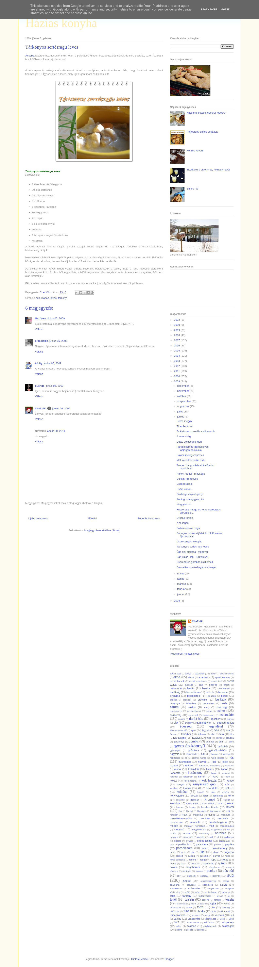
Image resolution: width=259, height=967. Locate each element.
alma (176, 677)
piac (193, 852)
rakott (227, 856)
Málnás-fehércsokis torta (190, 460)
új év (213, 911)
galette (218, 738)
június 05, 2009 (56, 318)
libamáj (189, 811)
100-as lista (175, 674)
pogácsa (229, 852)
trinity (38, 363)
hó (186, 758)
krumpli (210, 799)
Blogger (169, 959)
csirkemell (193, 715)
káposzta (175, 772)
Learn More (209, 9)
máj (228, 811)
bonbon (212, 695)
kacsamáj (215, 765)
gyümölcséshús (217, 750)
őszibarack (224, 840)
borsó (224, 695)
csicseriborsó (194, 711)
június (181, 416)
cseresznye (176, 711)
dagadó (181, 719)
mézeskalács (227, 825)
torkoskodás (175, 907)
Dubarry (189, 723)
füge (209, 737)
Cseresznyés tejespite (189, 541)
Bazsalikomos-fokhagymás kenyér (196, 567)
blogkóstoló (194, 695)
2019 (177, 330)
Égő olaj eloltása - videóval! (192, 551)
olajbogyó (229, 837)
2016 (177, 345)
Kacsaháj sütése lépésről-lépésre (206, 112)
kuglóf (227, 800)
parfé (204, 848)
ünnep (207, 915)
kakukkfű (193, 769)
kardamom (188, 777)
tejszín (189, 899)
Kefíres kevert (195, 150)
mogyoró (179, 829)
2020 (177, 324)
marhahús (223, 818)
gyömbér (223, 746)
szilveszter (194, 888)
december (183, 385)
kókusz (230, 788)
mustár (187, 833)
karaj (213, 773)
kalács (210, 769)
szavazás (191, 885)
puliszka (204, 855)
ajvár (213, 673)
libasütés (201, 811)
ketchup (174, 788)
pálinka (217, 844)
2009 (177, 381)
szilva (223, 884)
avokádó (189, 685)
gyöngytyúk (175, 750)
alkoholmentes (227, 674)
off (218, 837)
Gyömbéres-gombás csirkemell (194, 561)
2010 (177, 376)
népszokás (188, 837)
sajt (223, 863)
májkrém (174, 815)
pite (202, 852)
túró (186, 911)
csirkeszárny (208, 715)
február (181, 588)
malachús (198, 814)
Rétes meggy (184, 421)
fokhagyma (179, 737)
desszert (215, 718)
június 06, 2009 (54, 385)
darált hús (196, 718)
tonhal (227, 903)
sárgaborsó (214, 867)
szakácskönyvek (208, 881)
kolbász (182, 791)
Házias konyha (61, 23)
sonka (211, 870)
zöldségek (228, 926)
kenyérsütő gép (204, 784)
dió (176, 722)
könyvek (194, 796)
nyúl (211, 837)
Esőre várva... (184, 489)
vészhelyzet (210, 919)
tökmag (226, 907)
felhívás (202, 734)
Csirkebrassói (184, 483)
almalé (191, 677)
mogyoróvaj (216, 830)
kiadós (45, 297)
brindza (173, 700)
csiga (208, 711)
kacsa (202, 765)
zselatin (189, 930)
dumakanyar (203, 722)
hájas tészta (191, 754)
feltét (213, 734)
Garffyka (40, 318)
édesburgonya (225, 722)
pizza (216, 852)
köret (205, 795)
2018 (177, 335)
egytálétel (216, 726)
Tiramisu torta (184, 426)
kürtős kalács (208, 803)
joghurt (174, 765)
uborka (201, 911)
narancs (220, 833)
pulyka (216, 855)
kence (230, 780)
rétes (225, 859)
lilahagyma (215, 811)
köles (212, 792)
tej (229, 896)
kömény (225, 792)
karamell (174, 777)
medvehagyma (218, 822)
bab (201, 684)
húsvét (202, 761)
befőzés (210, 692)
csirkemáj (175, 715)
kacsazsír (229, 766)
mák (184, 814)
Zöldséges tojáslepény (189, 494)
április (181, 578)
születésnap (211, 892)
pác (172, 844)
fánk (228, 730)
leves (53, 297)
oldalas (177, 840)
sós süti (228, 870)
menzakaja (200, 826)
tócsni (203, 904)
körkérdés (218, 795)
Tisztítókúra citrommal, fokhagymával (208, 169)
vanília (177, 918)
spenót (216, 875)
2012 (177, 365)
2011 (177, 371)
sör (178, 875)
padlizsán (183, 844)
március (182, 583)
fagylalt (206, 730)
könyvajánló (177, 795)
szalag (226, 881)
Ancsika (30, 55)
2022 (177, 319)
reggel (203, 859)
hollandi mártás (199, 758)
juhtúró (189, 765)
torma (189, 907)
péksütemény (219, 848)
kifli (199, 788)
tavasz (220, 896)
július (180, 411)
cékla (224, 703)
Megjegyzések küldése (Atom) (102, 530)
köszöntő (180, 800)
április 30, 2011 (56, 430)
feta (221, 734)
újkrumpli (225, 911)
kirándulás (213, 788)
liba (180, 811)
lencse (179, 807)
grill (221, 741)
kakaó (177, 769)
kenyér (180, 784)
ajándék (199, 673)
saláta (173, 867)
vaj (232, 915)
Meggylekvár (183, 504)
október (182, 396)
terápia (217, 900)
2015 (177, 350)
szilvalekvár (176, 888)
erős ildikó (41, 340)
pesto (183, 852)
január (181, 594)
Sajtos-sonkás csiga (188, 528)
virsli (231, 918)
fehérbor (186, 734)
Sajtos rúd (192, 188)
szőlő (187, 892)
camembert (208, 703)
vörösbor (209, 922)
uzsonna (196, 915)
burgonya (175, 703)
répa (213, 859)
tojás (212, 903)
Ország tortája (184, 517)
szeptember (184, 401)
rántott (192, 859)
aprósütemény (222, 677)
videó (222, 919)
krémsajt (194, 799)
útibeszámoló (178, 915)
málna (211, 814)
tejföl (173, 899)
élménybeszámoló (178, 730)
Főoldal (92, 518)
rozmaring (208, 863)
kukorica (175, 803)
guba (231, 742)
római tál (195, 864)
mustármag (204, 833)
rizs (183, 863)
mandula (225, 814)
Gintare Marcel (139, 959)
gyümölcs (193, 750)
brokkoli (187, 699)
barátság (175, 692)
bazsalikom (193, 692)
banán (190, 688)
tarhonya (226, 892)
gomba (193, 741)
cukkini (192, 707)
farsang (173, 734)
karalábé (226, 773)
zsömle (200, 930)
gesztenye (179, 741)
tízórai (193, 904)
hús (38, 297)
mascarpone (176, 822)
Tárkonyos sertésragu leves (192, 546)
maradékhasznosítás (181, 818)
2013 (177, 360)
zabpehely (228, 922)
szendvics (207, 884)
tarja (172, 895)
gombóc (210, 741)
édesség (186, 726)
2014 (177, 355)
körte (231, 795)
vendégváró (194, 918)
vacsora (219, 915)
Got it (225, 9)
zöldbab (191, 926)
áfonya (188, 674)
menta (187, 825)
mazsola (195, 822)
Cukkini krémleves (187, 478)
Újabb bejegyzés (38, 518)
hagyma (174, 753)
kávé (215, 776)
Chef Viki (40, 408)
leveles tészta (209, 807)
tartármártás (204, 896)
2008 (177, 600)
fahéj (217, 730)
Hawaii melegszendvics (190, 455)
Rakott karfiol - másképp (190, 473)
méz (211, 825)
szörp (197, 892)
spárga (204, 875)
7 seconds (182, 522)
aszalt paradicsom (198, 681)
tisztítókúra (181, 904)
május (181, 573)
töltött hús (174, 911)
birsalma (175, 695)
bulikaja (220, 699)
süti (230, 875)
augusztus (183, 406)
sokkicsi (199, 871)
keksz (173, 780)
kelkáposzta (190, 780)
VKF (176, 922)
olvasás (189, 841)
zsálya (178, 929)
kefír (228, 777)
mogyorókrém (198, 829)
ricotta (173, 863)
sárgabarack (193, 867)
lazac (220, 803)
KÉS (227, 785)
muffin (173, 833)
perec (173, 852)
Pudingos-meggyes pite (190, 499)
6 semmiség (183, 436)
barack (206, 688)
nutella (200, 837)
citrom (174, 707)
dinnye (230, 719)
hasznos (226, 754)
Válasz (39, 329)
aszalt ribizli (216, 681)
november (183, 390)
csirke (221, 710)
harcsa (214, 754)
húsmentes (184, 761)
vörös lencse (193, 922)
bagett (226, 685)
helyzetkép (175, 758)
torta (200, 907)
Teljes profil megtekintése (185, 653)
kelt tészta (209, 780)
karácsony (195, 772)
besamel (223, 692)
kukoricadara (192, 803)
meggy (174, 825)
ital (214, 761)
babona (213, 684)
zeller (179, 926)
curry (207, 707)
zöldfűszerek (210, 926)
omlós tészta (204, 840)
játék (225, 761)
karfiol (201, 776)
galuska (230, 737)
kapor (224, 769)
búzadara (191, 703)
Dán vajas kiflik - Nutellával (192, 556)
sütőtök (187, 880)
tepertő (205, 899)
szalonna (174, 884)
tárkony (62, 297)
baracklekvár (224, 688)
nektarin (174, 837)
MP (228, 830)
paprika (229, 844)
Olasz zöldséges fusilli (189, 441)
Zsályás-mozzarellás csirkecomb (195, 431)
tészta (229, 899)
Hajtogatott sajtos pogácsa (202, 131)
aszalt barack (177, 681)
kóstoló (200, 792)
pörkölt (179, 855)
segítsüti (186, 871)
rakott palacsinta (177, 860)
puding (191, 855)
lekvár (230, 803)
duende (39, 385)
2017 (177, 340)
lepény (192, 807)
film (232, 734)
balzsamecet (176, 688)
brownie (202, 699)
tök (213, 907)
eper (193, 730)
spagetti (191, 875)
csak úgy (221, 707)
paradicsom (184, 848)
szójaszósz (213, 888)
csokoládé (227, 715)
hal (203, 753)
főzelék (196, 737)
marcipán (205, 818)
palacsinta (202, 844)
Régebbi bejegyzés (148, 518)
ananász (203, 677)
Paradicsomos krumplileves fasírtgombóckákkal (192, 448)
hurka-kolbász (217, 758)
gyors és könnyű (189, 745)
